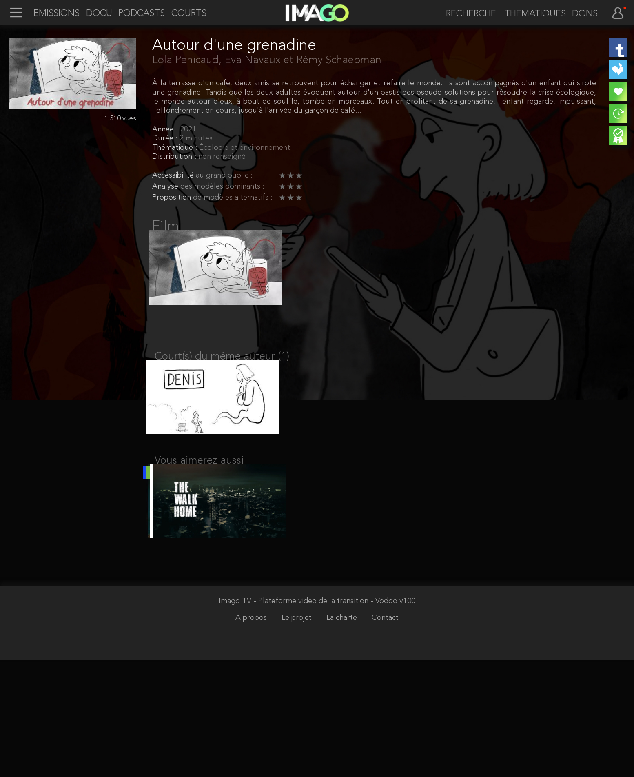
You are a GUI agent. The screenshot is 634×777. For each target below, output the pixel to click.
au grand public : (224, 176)
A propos (252, 735)
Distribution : (175, 157)
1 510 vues (120, 118)
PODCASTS (141, 13)
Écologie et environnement (244, 148)
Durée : (166, 138)
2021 (188, 129)
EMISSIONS (56, 13)
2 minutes (196, 138)
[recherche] (467, 14)
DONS (585, 13)
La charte (342, 735)
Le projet (298, 735)
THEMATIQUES (535, 13)
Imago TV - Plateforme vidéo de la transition (294, 718)
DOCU (99, 13)
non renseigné (222, 157)
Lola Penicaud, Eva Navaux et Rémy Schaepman (266, 60)
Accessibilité (174, 176)
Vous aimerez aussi (199, 480)
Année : (166, 129)
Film (165, 226)
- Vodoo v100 (392, 718)
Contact (385, 735)
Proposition (172, 198)
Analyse (166, 187)
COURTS (188, 13)
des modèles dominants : (222, 187)
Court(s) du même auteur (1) (222, 366)
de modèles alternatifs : (233, 198)
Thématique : (175, 148)
